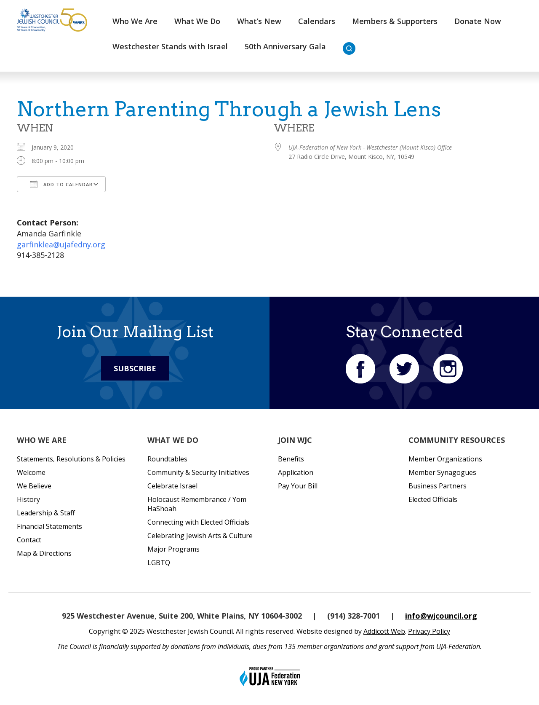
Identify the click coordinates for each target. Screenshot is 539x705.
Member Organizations (445, 459)
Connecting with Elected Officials (198, 522)
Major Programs (173, 549)
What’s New (259, 21)
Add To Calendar (61, 184)
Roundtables (167, 459)
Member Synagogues (442, 472)
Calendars (316, 21)
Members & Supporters (395, 21)
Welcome (31, 472)
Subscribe (135, 368)
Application (295, 472)
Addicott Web (384, 631)
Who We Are (134, 21)
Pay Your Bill (298, 486)
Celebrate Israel (172, 486)
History (28, 499)
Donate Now (477, 21)
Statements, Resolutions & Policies (71, 459)
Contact (29, 539)
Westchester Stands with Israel (170, 46)
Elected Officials (432, 499)
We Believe (34, 486)
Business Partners (437, 486)
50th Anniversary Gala (285, 46)
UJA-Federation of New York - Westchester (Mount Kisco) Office (370, 147)
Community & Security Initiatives (198, 472)
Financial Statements (49, 526)
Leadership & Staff (46, 512)
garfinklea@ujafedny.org (61, 244)
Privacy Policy (429, 631)
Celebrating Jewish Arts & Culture (200, 535)
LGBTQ (158, 562)
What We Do (197, 21)
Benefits (291, 459)
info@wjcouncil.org (441, 616)
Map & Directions (44, 553)
